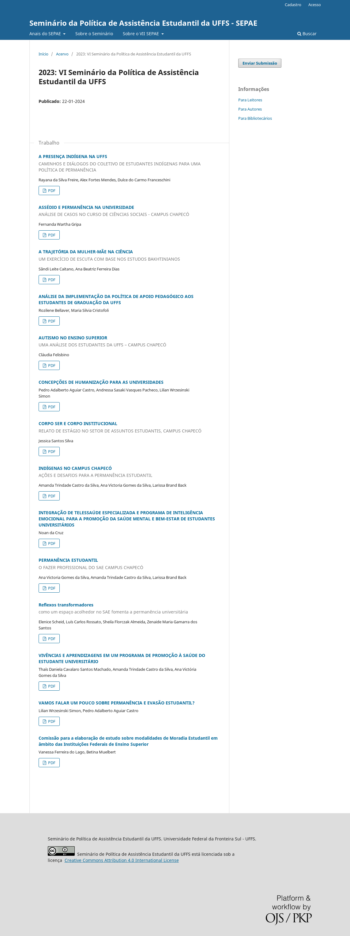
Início (43, 54)
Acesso (314, 4)
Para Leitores (250, 100)
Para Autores (250, 109)
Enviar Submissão (260, 63)
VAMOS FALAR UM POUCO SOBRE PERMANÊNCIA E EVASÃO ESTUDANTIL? (117, 703)
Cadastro (293, 4)
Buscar (307, 33)
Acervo (62, 54)
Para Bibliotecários (255, 118)
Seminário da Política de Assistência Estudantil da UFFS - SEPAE (143, 23)
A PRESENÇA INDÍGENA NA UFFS (129, 163)
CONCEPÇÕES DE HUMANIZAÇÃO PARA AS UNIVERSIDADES (101, 382)
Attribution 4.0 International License (122, 860)
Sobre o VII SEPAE (141, 33)
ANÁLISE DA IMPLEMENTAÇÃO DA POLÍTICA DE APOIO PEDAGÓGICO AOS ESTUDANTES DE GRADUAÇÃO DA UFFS (116, 299)
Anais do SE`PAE (45, 33)
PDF (51, 190)
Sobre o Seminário (94, 33)
